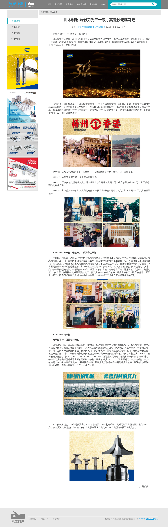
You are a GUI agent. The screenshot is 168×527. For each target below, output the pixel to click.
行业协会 (15, 39)
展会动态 (15, 27)
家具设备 (69, 4)
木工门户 (44, 519)
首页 (49, 4)
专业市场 (15, 33)
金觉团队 (33, 519)
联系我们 (56, 519)
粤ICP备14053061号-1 (148, 519)
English (104, 4)
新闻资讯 (15, 21)
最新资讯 (58, 4)
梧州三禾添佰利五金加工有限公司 (92, 27)
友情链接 (93, 4)
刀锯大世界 (81, 4)
